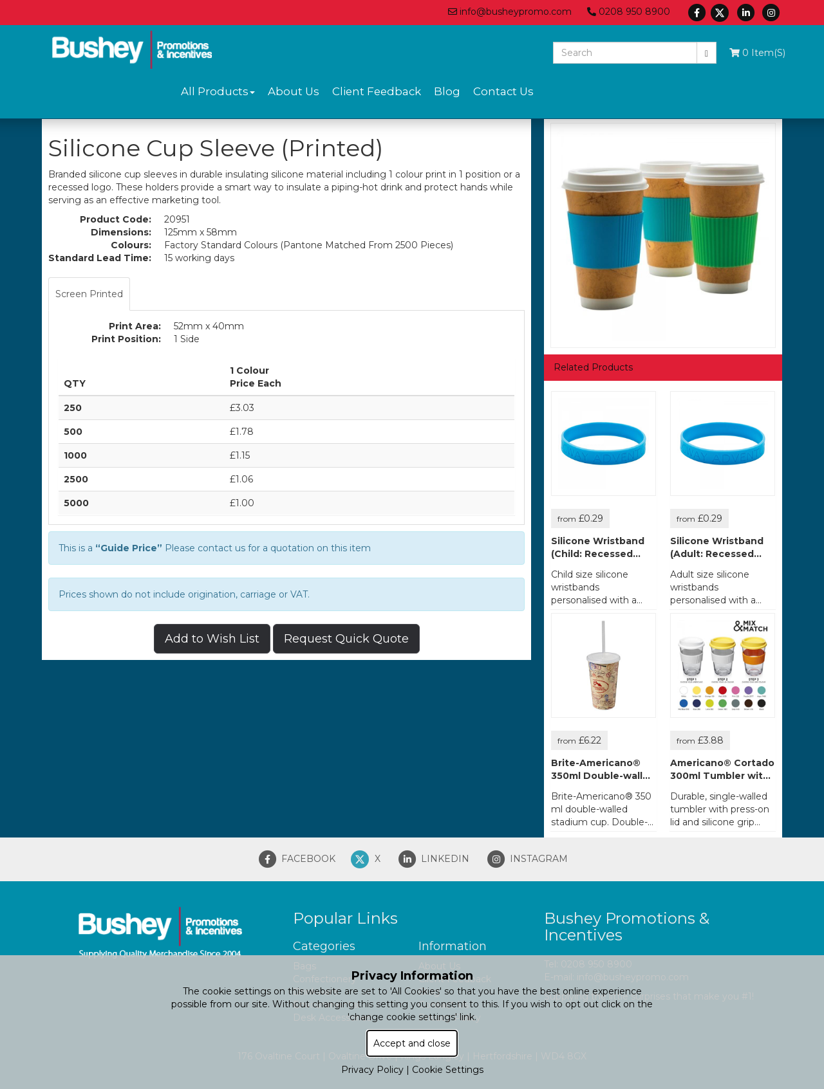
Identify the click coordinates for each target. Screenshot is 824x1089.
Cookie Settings (447, 1069)
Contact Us (503, 91)
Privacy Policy (372, 1069)
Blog (447, 91)
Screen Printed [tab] (89, 294)
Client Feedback (376, 91)
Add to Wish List (212, 639)
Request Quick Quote (346, 639)
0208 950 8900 (628, 11)
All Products (218, 91)
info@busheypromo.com (510, 11)
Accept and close (412, 1043)
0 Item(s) (757, 53)
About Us (293, 91)
